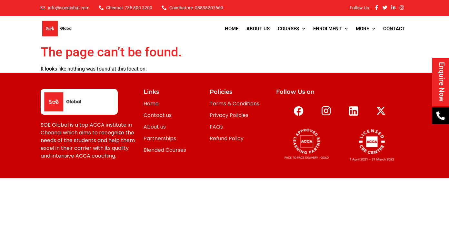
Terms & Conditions (234, 103)
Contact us (158, 115)
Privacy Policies (229, 115)
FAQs (216, 126)
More (365, 29)
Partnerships (160, 138)
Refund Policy (227, 138)
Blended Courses (165, 150)
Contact (394, 29)
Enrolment (330, 29)
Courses (291, 29)
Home (231, 29)
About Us (258, 29)
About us (155, 126)
